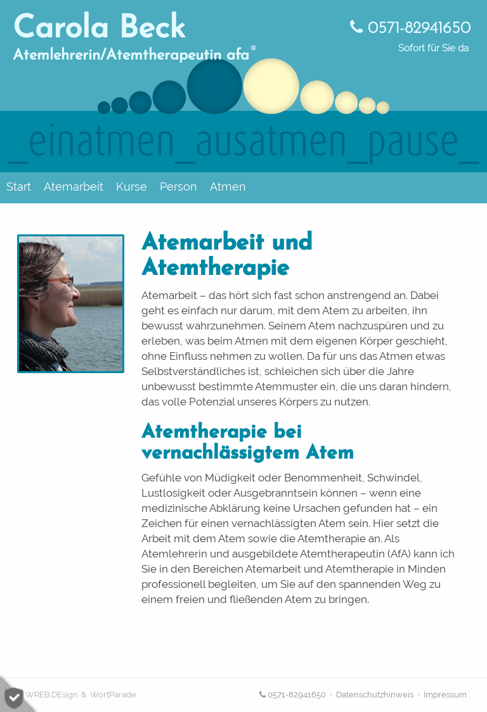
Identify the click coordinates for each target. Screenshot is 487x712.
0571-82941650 (410, 29)
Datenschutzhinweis (374, 694)
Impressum (445, 694)
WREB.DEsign (51, 694)
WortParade (113, 694)
